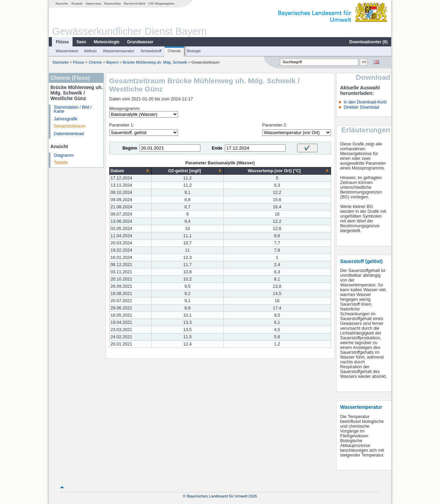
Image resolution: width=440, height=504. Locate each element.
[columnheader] (130, 170)
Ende (217, 148)
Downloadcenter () (368, 42)
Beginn (129, 148)
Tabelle (61, 162)
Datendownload (69, 133)
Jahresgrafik (66, 119)
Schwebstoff (151, 51)
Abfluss (90, 51)
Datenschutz (112, 3)
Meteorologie (107, 42)
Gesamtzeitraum (70, 126)
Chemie (174, 51)
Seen (81, 42)
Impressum (93, 3)
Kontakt (77, 3)
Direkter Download (361, 107)
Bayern (112, 62)
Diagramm (64, 155)
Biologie (194, 51)
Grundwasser (140, 42)
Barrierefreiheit (134, 3)
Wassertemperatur (118, 51)
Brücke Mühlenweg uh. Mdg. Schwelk (155, 62)
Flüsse (62, 42)
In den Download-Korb (364, 102)
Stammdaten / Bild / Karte (73, 109)
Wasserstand (67, 51)
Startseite (61, 3)
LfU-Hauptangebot (161, 3)
